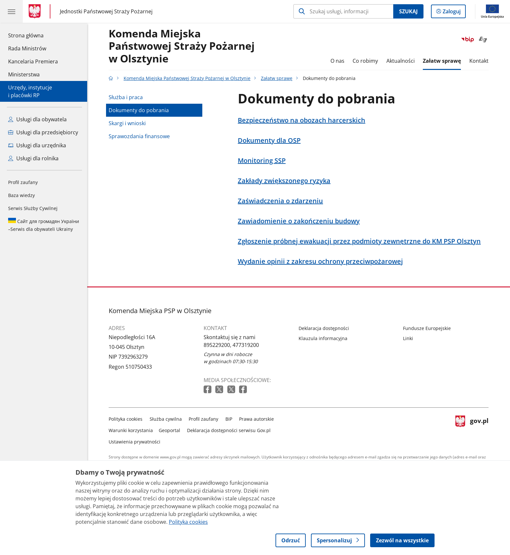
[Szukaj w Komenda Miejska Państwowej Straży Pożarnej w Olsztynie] (343, 11)
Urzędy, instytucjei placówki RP (30, 91)
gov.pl (472, 429)
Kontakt (479, 60)
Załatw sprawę (442, 60)
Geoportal (169, 430)
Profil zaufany (23, 182)
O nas (337, 60)
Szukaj (408, 11)
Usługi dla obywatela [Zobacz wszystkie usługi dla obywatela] (37, 119)
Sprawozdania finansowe (139, 136)
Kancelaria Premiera (33, 61)
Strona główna (33, 35)
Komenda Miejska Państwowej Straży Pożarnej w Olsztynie (182, 46)
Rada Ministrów (27, 48)
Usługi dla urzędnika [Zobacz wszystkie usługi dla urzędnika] (37, 145)
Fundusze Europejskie (427, 328)
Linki (408, 338)
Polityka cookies (125, 419)
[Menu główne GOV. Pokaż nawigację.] (11, 11)
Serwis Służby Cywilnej (33, 208)
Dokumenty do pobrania (139, 110)
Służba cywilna (166, 419)
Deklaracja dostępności (324, 328)
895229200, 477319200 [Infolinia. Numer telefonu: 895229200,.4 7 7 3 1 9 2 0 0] (231, 345)
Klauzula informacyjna (323, 338)
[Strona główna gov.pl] (36, 11)
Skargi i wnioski (127, 123)
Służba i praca (126, 97)
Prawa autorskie (256, 419)
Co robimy (365, 60)
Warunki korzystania (131, 430)
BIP (228, 419)
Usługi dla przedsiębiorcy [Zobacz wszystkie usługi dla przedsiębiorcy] (43, 132)
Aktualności (400, 60)
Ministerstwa (24, 74)
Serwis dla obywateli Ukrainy (43, 225)
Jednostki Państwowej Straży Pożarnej (106, 11)
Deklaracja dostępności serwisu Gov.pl (229, 430)
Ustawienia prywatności (134, 442)
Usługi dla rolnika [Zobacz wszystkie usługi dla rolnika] (33, 158)
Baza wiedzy (21, 195)
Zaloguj (453, 12)
